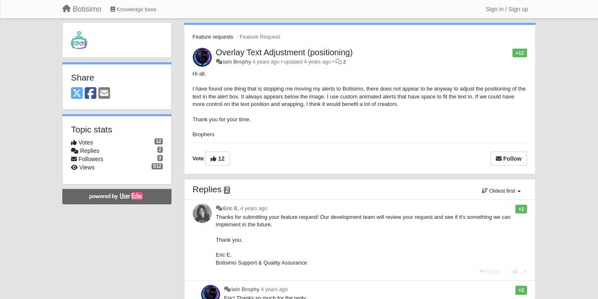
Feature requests (213, 37)
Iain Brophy (237, 62)
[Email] (104, 93)
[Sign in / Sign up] (507, 9)
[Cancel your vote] (525, 271)
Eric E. (231, 208)
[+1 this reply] (514, 271)
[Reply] (489, 271)
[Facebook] (90, 93)
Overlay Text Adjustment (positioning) (284, 52)
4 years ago (253, 208)
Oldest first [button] (501, 191)
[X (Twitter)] (77, 93)
